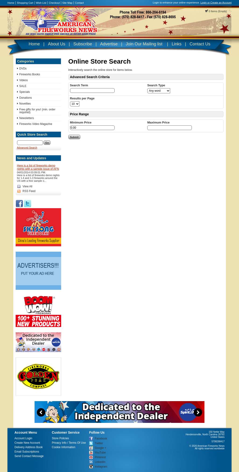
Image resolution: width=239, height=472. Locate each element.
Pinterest (100, 457)
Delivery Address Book (28, 447)
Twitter (99, 443)
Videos (23, 80)
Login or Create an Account (216, 2)
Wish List (41, 2)
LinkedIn (100, 462)
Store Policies (60, 438)
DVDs (23, 68)
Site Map (67, 2)
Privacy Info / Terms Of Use (69, 442)
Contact (79, 2)
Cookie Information (63, 447)
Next (198, 412)
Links (176, 44)
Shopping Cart (25, 2)
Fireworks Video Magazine (35, 124)
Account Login (23, 438)
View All (27, 186)
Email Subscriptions (26, 451)
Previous (41, 412)
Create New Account (27, 442)
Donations (25, 97)
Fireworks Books (29, 74)
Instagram (101, 466)
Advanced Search (27, 147)
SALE (23, 86)
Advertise (109, 44)
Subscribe (82, 44)
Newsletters (26, 118)
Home (10, 2)
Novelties (25, 103)
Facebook (101, 438)
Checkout (54, 2)
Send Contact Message (29, 456)
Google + (100, 448)
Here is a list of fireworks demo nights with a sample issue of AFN (38, 167)
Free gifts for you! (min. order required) (37, 111)
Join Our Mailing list (144, 44)
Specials (24, 92)
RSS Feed (29, 191)
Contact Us (200, 44)
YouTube (100, 452)
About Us (56, 44)
